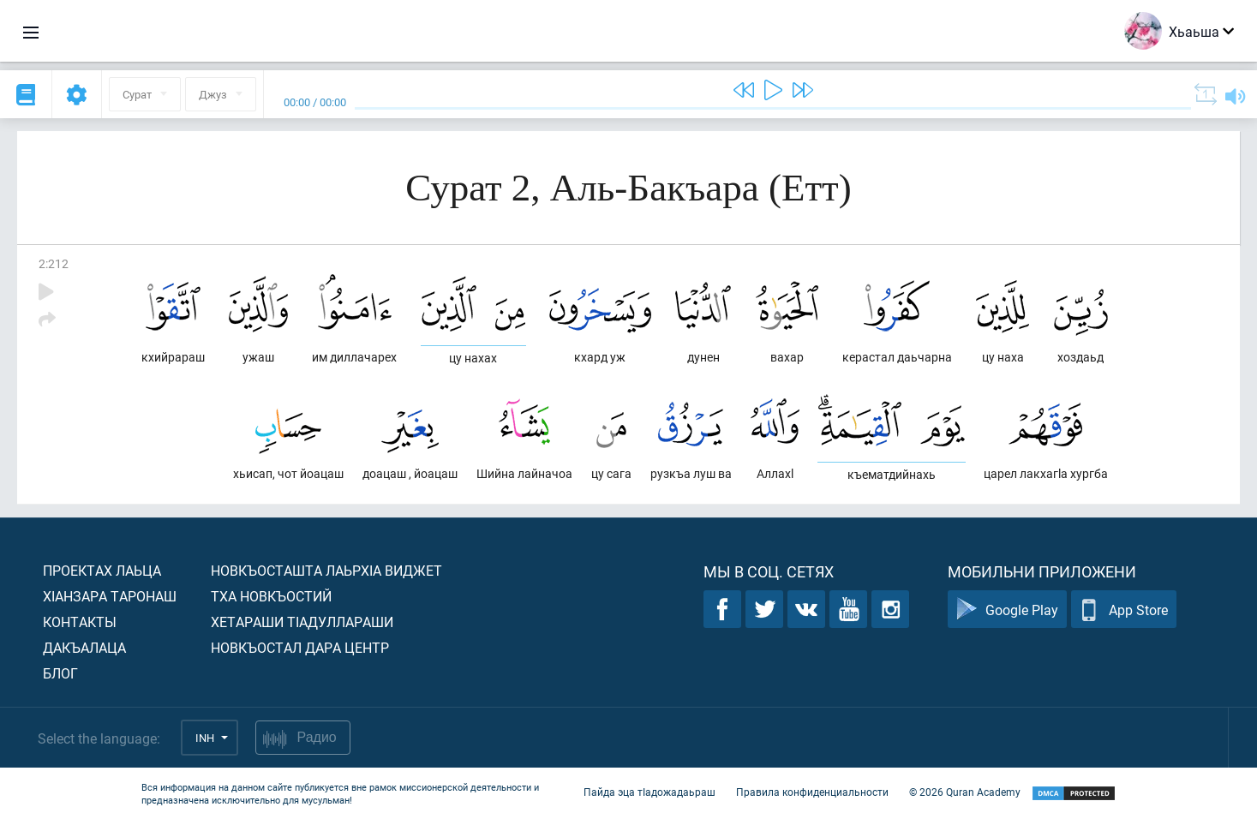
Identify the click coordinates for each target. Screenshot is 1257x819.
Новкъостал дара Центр (300, 647)
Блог (60, 673)
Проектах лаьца (102, 570)
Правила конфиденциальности (812, 791)
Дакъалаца (84, 647)
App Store (1124, 609)
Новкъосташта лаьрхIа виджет (326, 570)
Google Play (1007, 609)
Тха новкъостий (271, 596)
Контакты (80, 622)
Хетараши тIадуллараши (302, 622)
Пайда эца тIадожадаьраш (649, 791)
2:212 (54, 263)
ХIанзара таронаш (110, 596)
